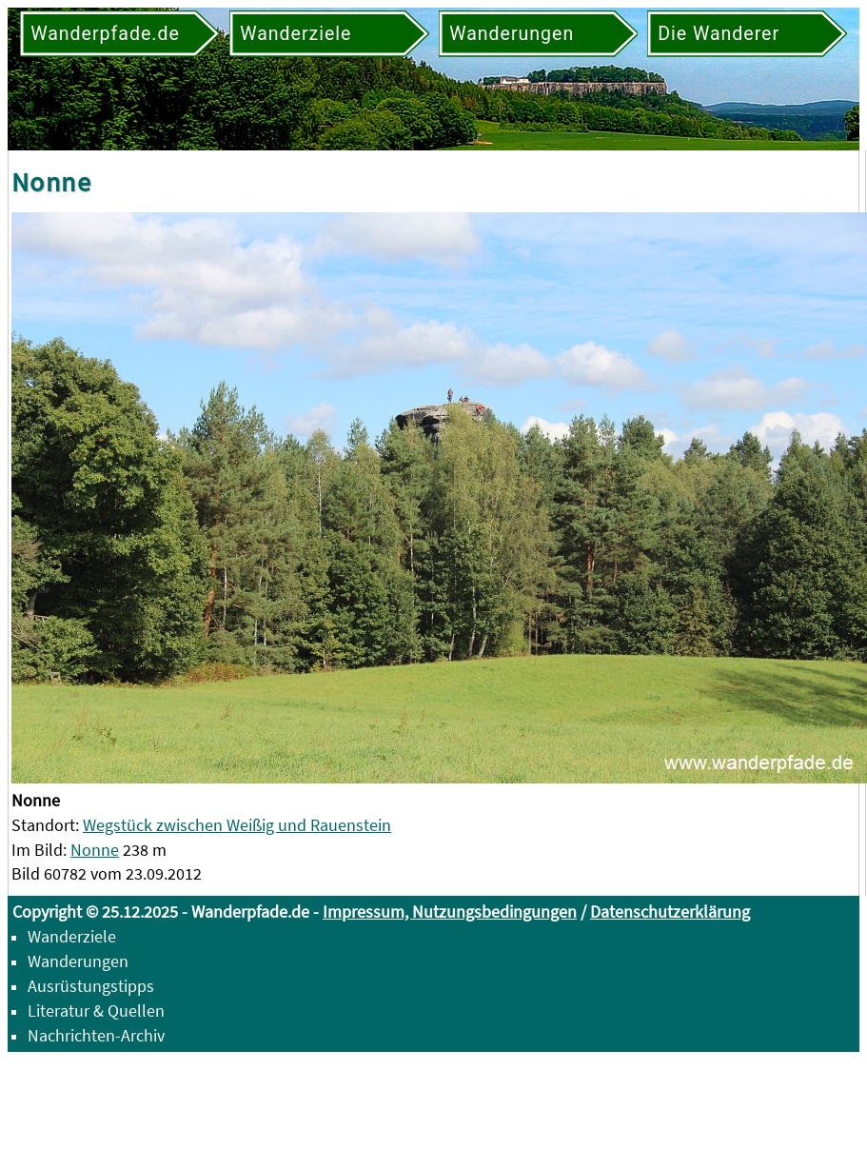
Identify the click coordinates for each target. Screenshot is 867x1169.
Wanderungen (78, 961)
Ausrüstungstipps (91, 986)
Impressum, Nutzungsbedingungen (450, 911)
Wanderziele (72, 936)
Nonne (94, 850)
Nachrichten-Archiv (96, 1035)
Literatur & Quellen (96, 1010)
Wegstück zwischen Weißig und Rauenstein (237, 825)
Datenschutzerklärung (670, 911)
